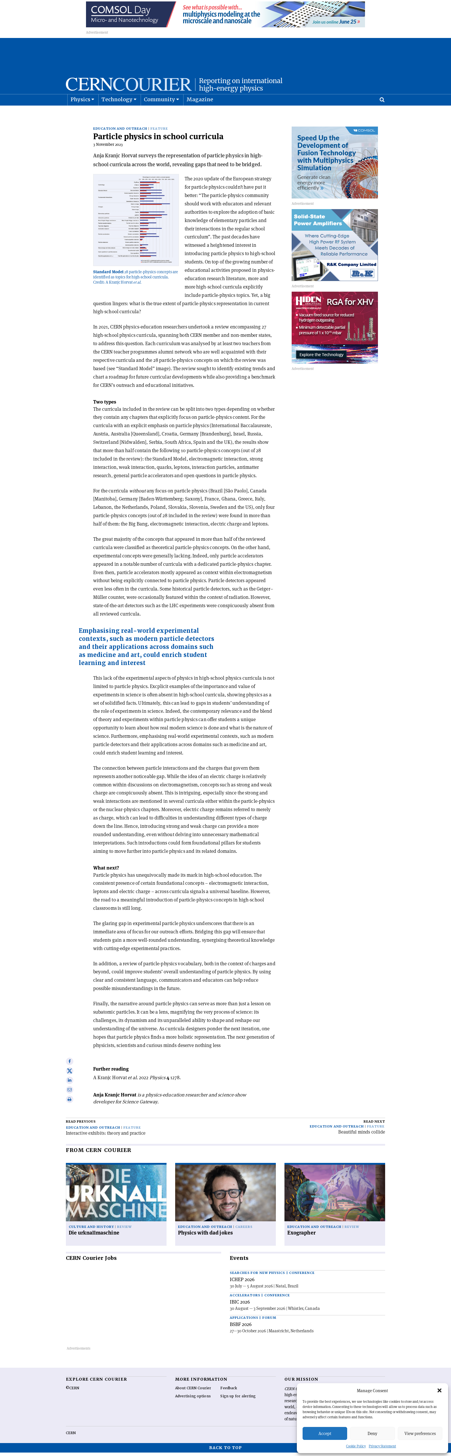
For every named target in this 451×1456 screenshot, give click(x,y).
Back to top (225, 1451)
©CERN (72, 1391)
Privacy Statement (382, 1446)
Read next (374, 1125)
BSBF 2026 (241, 1328)
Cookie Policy (356, 1446)
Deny (372, 1433)
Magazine (199, 113)
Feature (159, 132)
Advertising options (193, 1399)
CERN (71, 1436)
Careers (244, 1230)
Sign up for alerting (238, 1399)
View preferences (420, 1433)
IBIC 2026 (240, 1305)
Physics (80, 113)
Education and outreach (120, 132)
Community (159, 113)
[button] (439, 1390)
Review (124, 1230)
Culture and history (91, 1230)
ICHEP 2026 (242, 1283)
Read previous (81, 1125)
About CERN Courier (193, 1391)
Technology (117, 113)
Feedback (228, 1391)
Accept (324, 1433)
